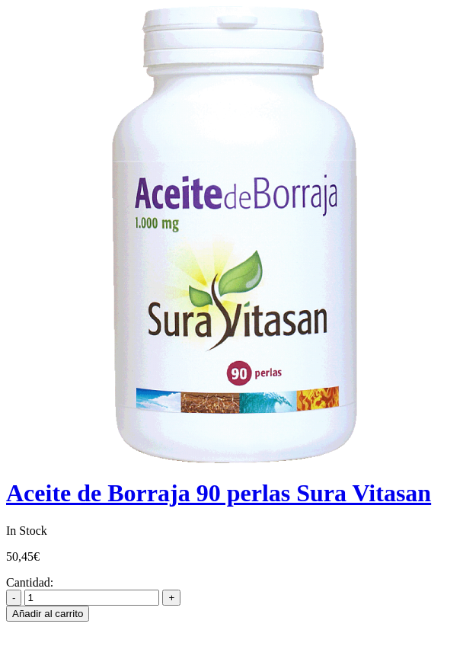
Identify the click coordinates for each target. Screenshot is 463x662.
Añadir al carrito (47, 613)
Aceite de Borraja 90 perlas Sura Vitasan (218, 493)
